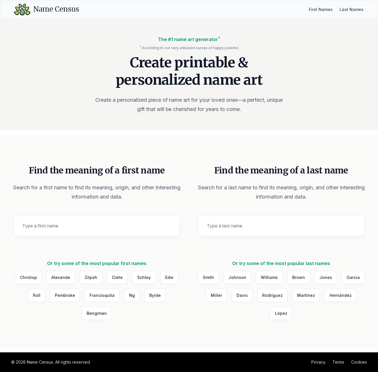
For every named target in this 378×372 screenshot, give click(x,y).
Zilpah (91, 277)
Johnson (237, 277)
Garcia (353, 277)
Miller (216, 295)
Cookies (359, 362)
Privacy (318, 362)
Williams (269, 277)
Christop (28, 277)
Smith (208, 277)
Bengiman (97, 313)
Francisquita (102, 295)
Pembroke (65, 295)
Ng (132, 295)
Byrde (155, 295)
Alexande (60, 277)
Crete (117, 277)
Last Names (352, 9)
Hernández (340, 295)
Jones (325, 277)
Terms (338, 362)
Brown (298, 277)
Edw (169, 277)
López (281, 313)
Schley (144, 277)
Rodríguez (272, 295)
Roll (36, 295)
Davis (242, 295)
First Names (321, 9)
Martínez (306, 295)
